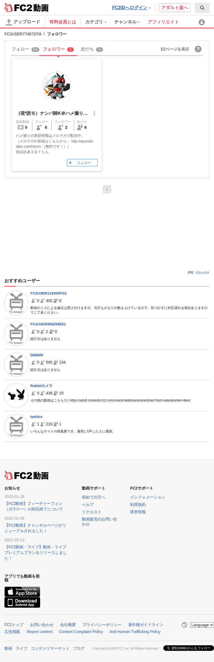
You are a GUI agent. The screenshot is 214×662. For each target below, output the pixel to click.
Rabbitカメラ (41, 386)
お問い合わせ (42, 624)
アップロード (23, 22)
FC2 (18, 7)
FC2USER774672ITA (23, 34)
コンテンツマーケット (50, 648)
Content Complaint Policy (81, 631)
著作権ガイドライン (145, 624)
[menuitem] (202, 8)
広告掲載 (12, 631)
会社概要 (68, 624)
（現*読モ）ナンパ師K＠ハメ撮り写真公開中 (61, 113)
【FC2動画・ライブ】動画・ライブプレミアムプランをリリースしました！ (35, 552)
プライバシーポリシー (101, 624)
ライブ (21, 648)
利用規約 (138, 504)
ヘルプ (88, 504)
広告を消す (203, 272)
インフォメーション (147, 497)
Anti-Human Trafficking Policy (135, 631)
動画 (8, 648)
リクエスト (91, 512)
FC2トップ (13, 624)
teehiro (36, 417)
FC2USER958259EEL (48, 324)
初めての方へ (93, 497)
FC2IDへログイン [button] (131, 7)
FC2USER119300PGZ (48, 293)
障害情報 (138, 512)
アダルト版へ (174, 7)
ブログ (79, 648)
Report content (39, 631)
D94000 (36, 355)
